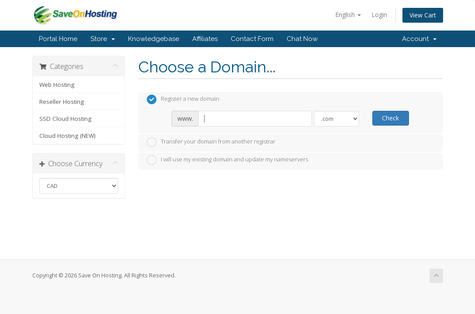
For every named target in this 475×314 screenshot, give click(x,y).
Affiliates (205, 39)
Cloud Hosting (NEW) (67, 136)
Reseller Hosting (61, 102)
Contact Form (252, 39)
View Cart (422, 15)
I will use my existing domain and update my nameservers (227, 160)
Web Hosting (56, 85)
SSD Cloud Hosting (65, 119)
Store (102, 39)
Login (379, 14)
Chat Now (302, 39)
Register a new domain (183, 99)
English (348, 14)
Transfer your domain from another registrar (211, 142)
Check (390, 118)
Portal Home (58, 39)
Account (419, 39)
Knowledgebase (153, 39)
